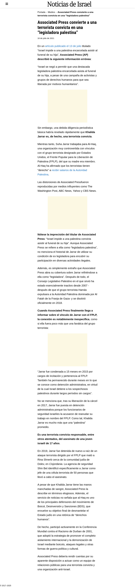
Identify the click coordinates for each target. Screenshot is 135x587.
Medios (51, 12)
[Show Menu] (7, 4)
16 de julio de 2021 (46, 38)
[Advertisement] (67, 106)
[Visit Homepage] (69, 4)
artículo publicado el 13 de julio (63, 46)
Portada (41, 12)
